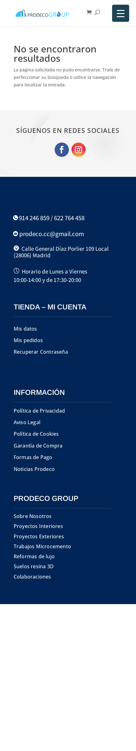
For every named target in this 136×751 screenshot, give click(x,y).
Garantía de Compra (38, 445)
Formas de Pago (33, 457)
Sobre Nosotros (33, 516)
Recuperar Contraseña (41, 351)
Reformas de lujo (34, 556)
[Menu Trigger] (120, 13)
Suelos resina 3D (34, 566)
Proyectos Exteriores (39, 536)
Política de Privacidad (39, 410)
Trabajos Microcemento (42, 546)
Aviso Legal (27, 422)
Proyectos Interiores (38, 526)
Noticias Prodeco (34, 469)
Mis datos (25, 328)
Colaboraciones (32, 576)
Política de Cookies (36, 433)
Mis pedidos (28, 340)
